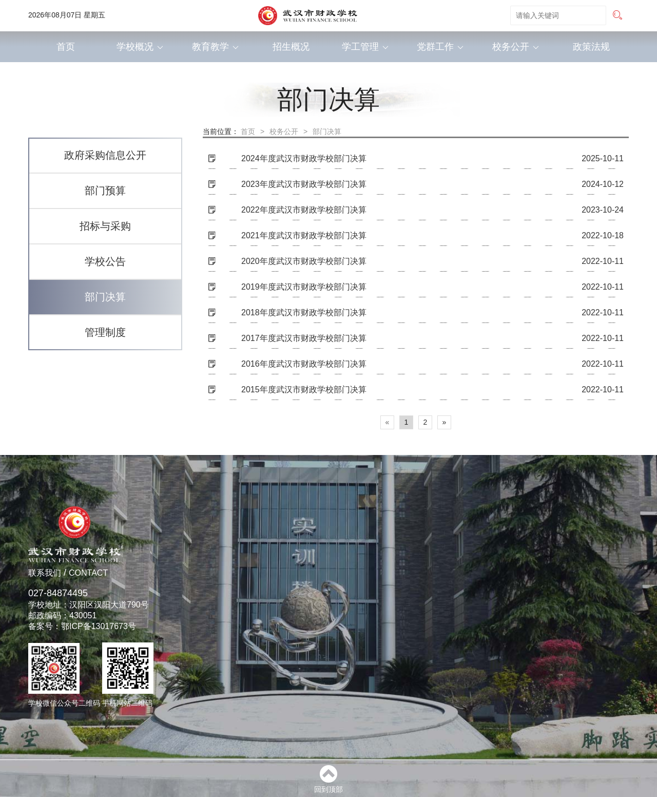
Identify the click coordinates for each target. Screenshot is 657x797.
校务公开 (515, 47)
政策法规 (591, 47)
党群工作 (440, 47)
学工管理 (365, 47)
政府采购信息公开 (105, 155)
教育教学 (215, 47)
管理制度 (105, 332)
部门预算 (105, 190)
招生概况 (291, 47)
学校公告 (105, 261)
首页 (65, 47)
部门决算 (105, 296)
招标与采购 (105, 226)
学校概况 (140, 47)
